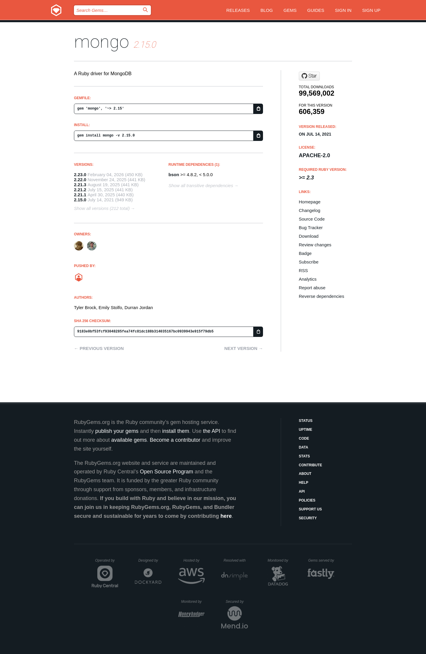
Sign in (343, 10)
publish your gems (116, 431)
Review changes (315, 244)
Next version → (243, 348)
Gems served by (321, 560)
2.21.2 (80, 189)
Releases (238, 10)
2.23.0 (80, 174)
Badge (305, 253)
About (305, 474)
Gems (289, 10)
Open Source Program (166, 472)
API (302, 491)
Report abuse (312, 287)
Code (304, 438)
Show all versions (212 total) (102, 208)
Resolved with (236, 560)
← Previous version (99, 348)
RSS (303, 270)
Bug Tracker (311, 227)
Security (308, 518)
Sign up (371, 10)
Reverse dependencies (321, 296)
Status (305, 421)
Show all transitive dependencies (201, 185)
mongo (101, 41)
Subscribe (309, 261)
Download (309, 236)
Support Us (310, 509)
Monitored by (279, 560)
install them (175, 431)
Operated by (106, 562)
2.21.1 (80, 194)
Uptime (305, 430)
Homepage (309, 201)
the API (211, 431)
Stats (304, 456)
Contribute (310, 465)
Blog (266, 10)
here (226, 516)
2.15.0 (80, 199)
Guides (316, 10)
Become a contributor (175, 440)
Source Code (312, 218)
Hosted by (194, 560)
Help (303, 483)
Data (303, 447)
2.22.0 (80, 179)
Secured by (237, 602)
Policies (307, 500)
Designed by (149, 560)
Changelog (309, 210)
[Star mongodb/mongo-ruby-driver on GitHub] (309, 76)
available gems (129, 440)
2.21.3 (80, 184)
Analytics (308, 279)
